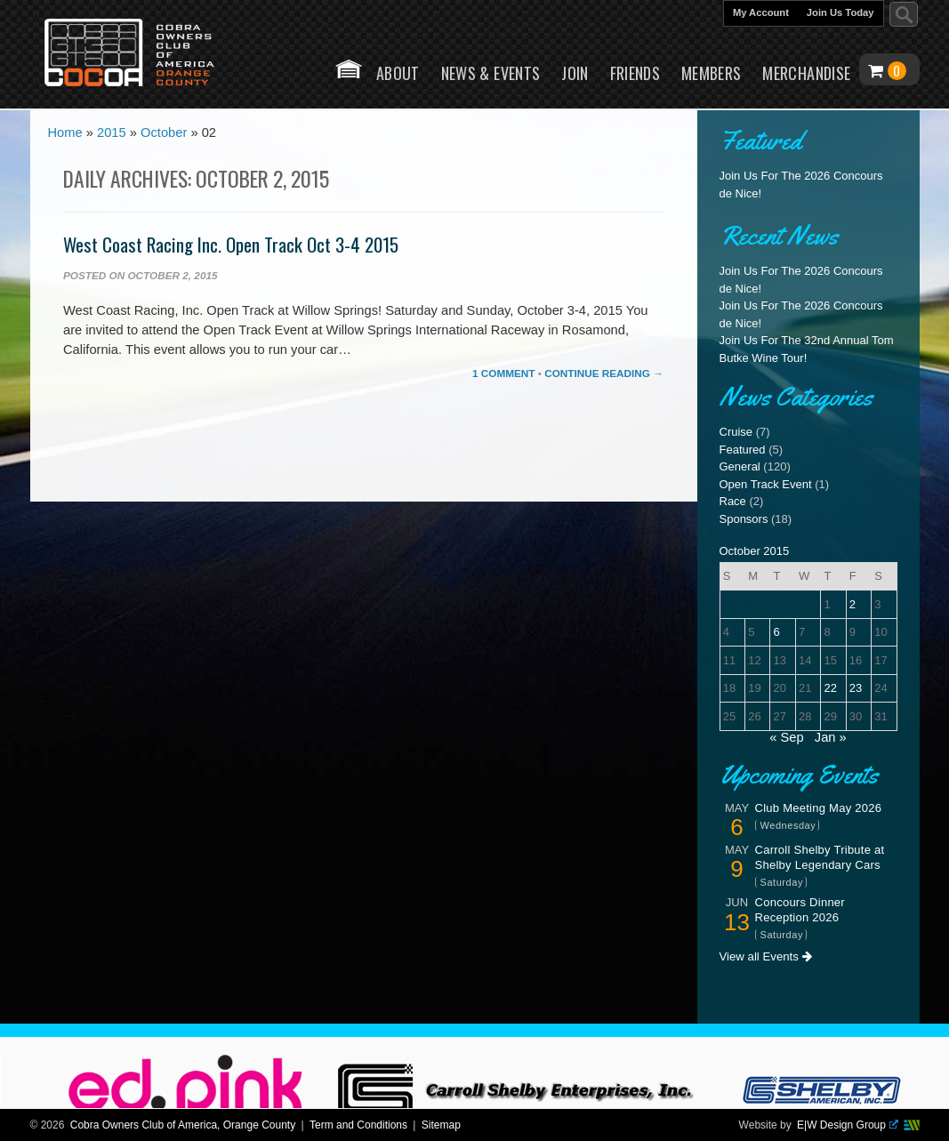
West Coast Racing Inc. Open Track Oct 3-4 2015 (230, 244)
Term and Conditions (358, 1125)
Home (349, 69)
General (740, 466)
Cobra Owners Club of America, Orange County (182, 1125)
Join (574, 72)
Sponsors (744, 519)
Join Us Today (840, 12)
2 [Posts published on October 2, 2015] (852, 604)
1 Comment (503, 373)
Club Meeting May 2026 (818, 808)
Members (711, 72)
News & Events (491, 72)
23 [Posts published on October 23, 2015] (855, 688)
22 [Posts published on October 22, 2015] (830, 688)
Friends (635, 72)
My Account (761, 12)
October (164, 134)
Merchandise (806, 72)
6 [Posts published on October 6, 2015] (777, 632)
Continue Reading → (603, 373)
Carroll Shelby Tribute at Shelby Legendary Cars (820, 857)
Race (733, 501)
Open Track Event (766, 484)
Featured (743, 449)
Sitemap (441, 1125)
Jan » (831, 737)
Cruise (736, 431)
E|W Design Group (847, 1125)
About (398, 72)
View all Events (766, 956)
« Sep (786, 737)
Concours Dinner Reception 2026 (800, 910)
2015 (111, 134)
